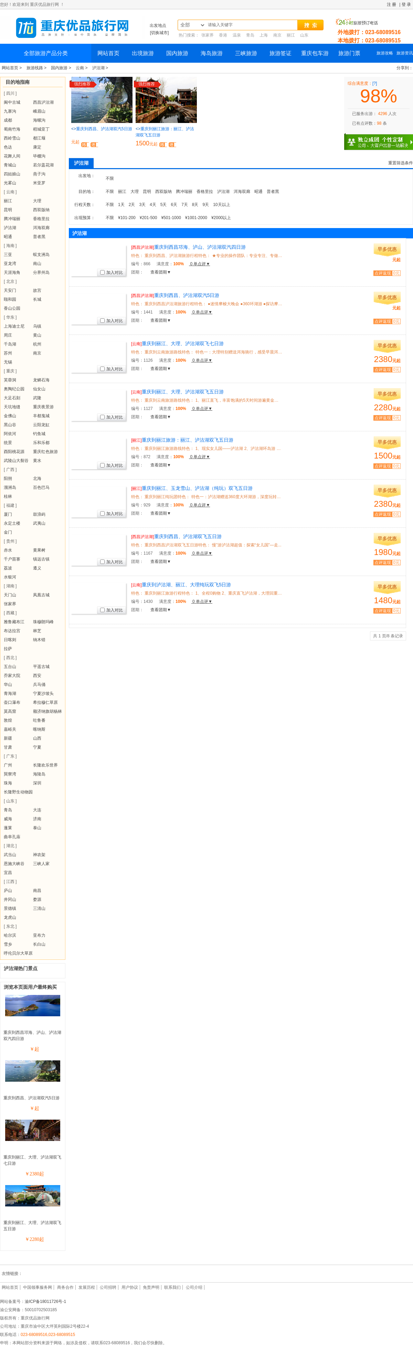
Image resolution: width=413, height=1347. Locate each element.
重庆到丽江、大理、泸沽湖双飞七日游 (177, 343)
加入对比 (111, 272)
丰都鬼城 (41, 415)
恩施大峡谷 (14, 863)
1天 (121, 204)
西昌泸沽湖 (43, 102)
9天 (206, 204)
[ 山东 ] (10, 801)
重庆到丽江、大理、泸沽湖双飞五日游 (177, 391)
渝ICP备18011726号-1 (45, 1301)
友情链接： (12, 1273)
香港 (223, 35)
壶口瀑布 (12, 702)
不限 (110, 178)
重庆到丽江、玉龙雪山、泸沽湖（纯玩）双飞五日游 (192, 488)
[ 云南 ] (10, 191)
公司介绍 (194, 1287)
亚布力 (39, 935)
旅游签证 (280, 53)
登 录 (406, 4)
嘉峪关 (10, 729)
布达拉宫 (12, 630)
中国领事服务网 (37, 1287)
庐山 (8, 890)
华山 (8, 684)
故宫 (37, 290)
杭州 (37, 344)
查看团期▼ (160, 272)
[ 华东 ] (10, 317)
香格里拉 (41, 218)
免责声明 (151, 1287)
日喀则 (10, 639)
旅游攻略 (385, 53)
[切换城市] (159, 32)
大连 (37, 810)
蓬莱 (8, 827)
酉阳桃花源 (14, 451)
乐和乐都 (41, 442)
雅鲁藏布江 (14, 621)
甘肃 (8, 747)
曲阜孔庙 (12, 836)
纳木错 (39, 639)
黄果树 (39, 550)
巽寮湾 (10, 774)
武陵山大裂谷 (16, 460)
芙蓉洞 (10, 380)
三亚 (8, 254)
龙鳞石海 (41, 380)
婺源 (37, 899)
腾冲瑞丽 (12, 218)
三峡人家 (41, 863)
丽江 (291, 35)
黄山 (37, 335)
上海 (264, 35)
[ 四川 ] (10, 93)
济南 (37, 818)
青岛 (250, 35)
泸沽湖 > (100, 67)
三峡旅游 (246, 53)
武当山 (10, 854)
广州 (8, 765)
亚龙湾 (10, 263)
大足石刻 (12, 397)
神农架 (39, 854)
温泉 (237, 35)
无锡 (8, 362)
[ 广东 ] (10, 756)
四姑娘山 (12, 174)
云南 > (82, 67)
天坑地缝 (12, 406)
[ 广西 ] (10, 469)
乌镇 (37, 326)
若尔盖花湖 (43, 165)
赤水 (8, 550)
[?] (374, 83)
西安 (37, 675)
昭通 (8, 236)
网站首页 (108, 53)
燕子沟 (39, 174)
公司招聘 (108, 1287)
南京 (277, 35)
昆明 (8, 209)
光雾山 (10, 183)
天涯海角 (12, 272)
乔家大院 (12, 675)
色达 (8, 147)
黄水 (37, 460)
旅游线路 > (37, 67)
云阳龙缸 (41, 424)
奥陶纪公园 (14, 389)
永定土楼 (12, 523)
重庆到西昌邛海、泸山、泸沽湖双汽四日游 (188, 247)
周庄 (8, 335)
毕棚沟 (39, 156)
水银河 (10, 577)
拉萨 (8, 648)
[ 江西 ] (10, 881)
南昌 (37, 890)
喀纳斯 (39, 729)
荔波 (8, 568)
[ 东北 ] (10, 926)
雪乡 (8, 944)
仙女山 (39, 389)
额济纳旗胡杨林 (47, 711)
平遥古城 (41, 666)
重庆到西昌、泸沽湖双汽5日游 (31, 1098)
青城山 (10, 165)
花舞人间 (12, 156)
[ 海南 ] (10, 245)
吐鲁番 (39, 720)
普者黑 (39, 236)
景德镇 (10, 908)
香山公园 (12, 308)
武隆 (37, 397)
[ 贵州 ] (10, 541)
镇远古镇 (41, 559)
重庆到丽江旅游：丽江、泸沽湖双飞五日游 (182, 440)
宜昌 (8, 872)
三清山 (39, 908)
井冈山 (10, 899)
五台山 (10, 666)
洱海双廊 (41, 227)
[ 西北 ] (10, 657)
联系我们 (172, 1287)
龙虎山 (10, 917)
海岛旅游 (212, 53)
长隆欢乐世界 (45, 765)
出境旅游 (143, 53)
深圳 (37, 783)
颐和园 (10, 299)
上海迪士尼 (14, 326)
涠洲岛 (10, 487)
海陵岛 (39, 774)
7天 (184, 204)
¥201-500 (148, 217)
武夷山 (39, 523)
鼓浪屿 (39, 514)
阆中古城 (12, 102)
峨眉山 (39, 111)
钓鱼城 (39, 433)
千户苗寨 (12, 559)
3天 (142, 204)
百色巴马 (41, 487)
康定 (37, 147)
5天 (163, 204)
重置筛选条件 (400, 163)
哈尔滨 (10, 935)
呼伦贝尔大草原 (18, 953)
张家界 (207, 35)
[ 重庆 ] (10, 371)
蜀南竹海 (12, 129)
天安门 (10, 290)
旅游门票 (349, 53)
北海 (37, 478)
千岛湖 (10, 344)
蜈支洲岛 (41, 254)
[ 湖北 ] (10, 845)
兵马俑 (39, 684)
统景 (8, 442)
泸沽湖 (10, 227)
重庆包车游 (315, 53)
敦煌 (8, 720)
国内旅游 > (61, 67)
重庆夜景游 (43, 406)
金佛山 (10, 415)
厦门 (8, 514)
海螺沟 (39, 120)
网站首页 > (12, 67)
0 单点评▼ (199, 263)
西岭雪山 (12, 138)
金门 (8, 532)
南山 (37, 263)
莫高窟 (10, 711)
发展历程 (86, 1287)
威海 (8, 818)
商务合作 (65, 1287)
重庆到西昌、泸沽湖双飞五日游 (176, 536)
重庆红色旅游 (45, 451)
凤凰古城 (41, 595)
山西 (37, 738)
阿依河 (10, 433)
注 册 (391, 4)
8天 (195, 204)
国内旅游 (177, 53)
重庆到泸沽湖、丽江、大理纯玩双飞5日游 (181, 584)
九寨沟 (10, 111)
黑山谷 (10, 424)
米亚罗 (39, 183)
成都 (8, 120)
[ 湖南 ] (10, 586)
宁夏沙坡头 (43, 693)
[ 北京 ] (10, 281)
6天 (174, 204)
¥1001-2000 (196, 217)
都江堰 (39, 138)
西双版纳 (41, 209)
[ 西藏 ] (10, 612)
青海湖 (10, 693)
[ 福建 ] (10, 505)
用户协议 (129, 1287)
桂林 (8, 496)
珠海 (8, 783)
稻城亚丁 (41, 129)
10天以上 (221, 204)
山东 (304, 35)
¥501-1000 (171, 217)
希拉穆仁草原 (45, 702)
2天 (132, 204)
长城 (37, 299)
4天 (153, 204)
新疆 (8, 738)
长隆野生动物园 (18, 792)
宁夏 (37, 747)
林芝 (37, 630)
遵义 (37, 568)
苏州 (8, 353)
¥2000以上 (221, 217)
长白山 (39, 944)
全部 (185, 25)
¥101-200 (127, 217)
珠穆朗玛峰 (43, 621)
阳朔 (8, 478)
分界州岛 (41, 272)
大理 (37, 200)
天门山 (10, 595)
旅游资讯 (404, 53)
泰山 (37, 827)
